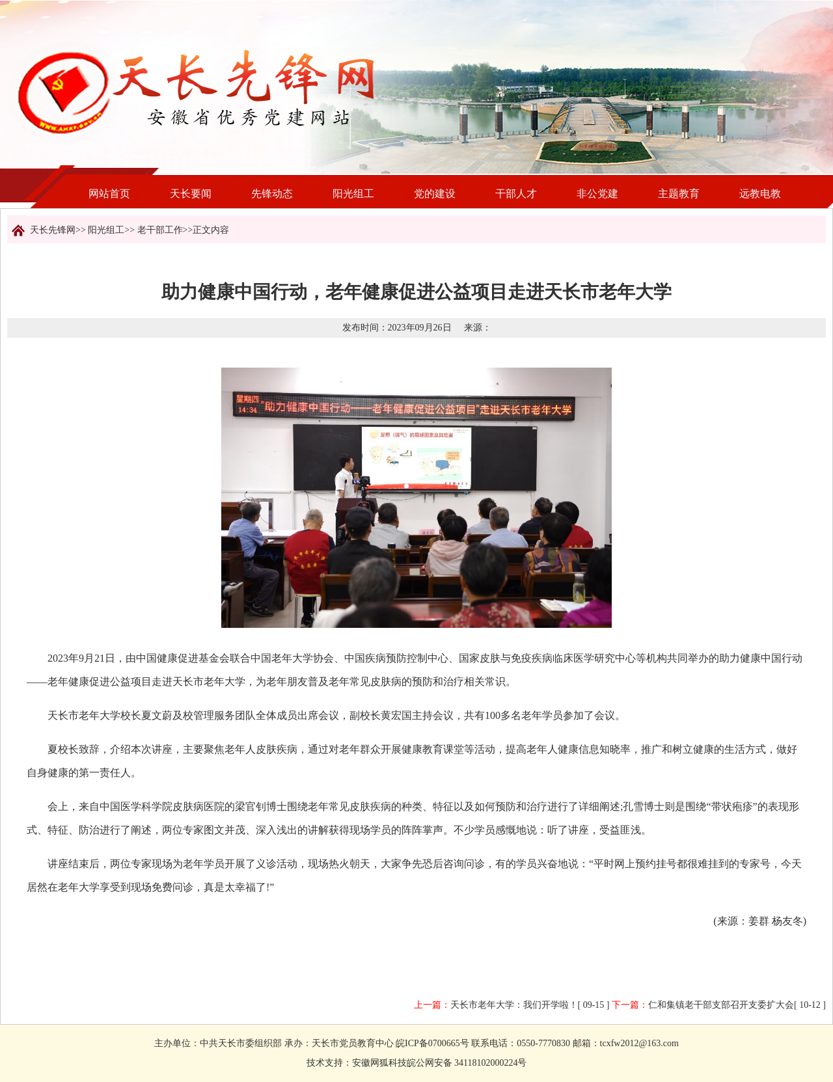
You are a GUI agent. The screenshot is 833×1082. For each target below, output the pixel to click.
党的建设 (435, 193)
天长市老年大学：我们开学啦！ (514, 1005)
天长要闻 (191, 193)
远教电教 (760, 193)
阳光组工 (353, 193)
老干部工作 (160, 230)
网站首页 (109, 193)
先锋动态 (272, 193)
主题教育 (679, 193)
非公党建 (597, 193)
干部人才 (516, 193)
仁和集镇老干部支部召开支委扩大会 (721, 1005)
